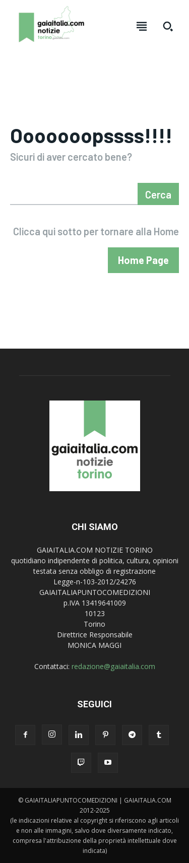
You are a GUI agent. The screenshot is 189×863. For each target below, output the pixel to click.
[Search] (158, 194)
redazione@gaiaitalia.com (113, 666)
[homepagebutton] (143, 260)
